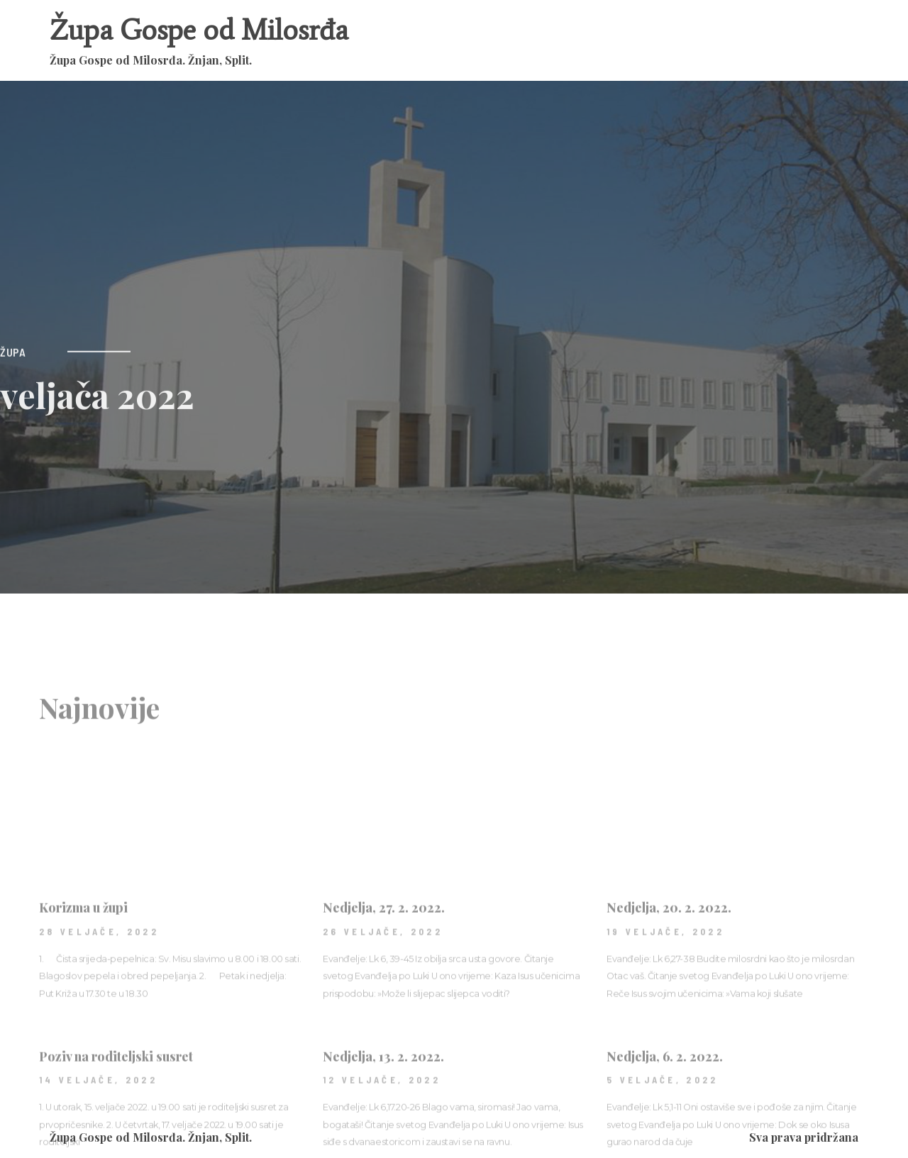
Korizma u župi (83, 965)
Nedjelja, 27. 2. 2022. (384, 965)
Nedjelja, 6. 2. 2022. (665, 1114)
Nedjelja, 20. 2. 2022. (669, 965)
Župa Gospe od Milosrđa (199, 30)
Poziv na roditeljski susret (116, 1114)
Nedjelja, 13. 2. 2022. (383, 1114)
